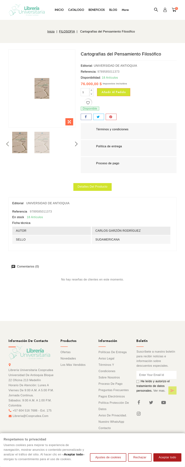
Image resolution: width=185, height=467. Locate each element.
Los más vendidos (73, 365)
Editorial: (87, 65)
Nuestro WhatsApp (111, 421)
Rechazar (139, 457)
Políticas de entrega (112, 352)
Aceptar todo (167, 457)
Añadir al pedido (114, 92)
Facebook (138, 403)
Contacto (104, 428)
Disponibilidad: (91, 77)
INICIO (59, 10)
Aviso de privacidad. (112, 415)
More (125, 10)
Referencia (19, 211)
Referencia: (88, 71)
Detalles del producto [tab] (92, 186)
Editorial (17, 203)
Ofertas (66, 352)
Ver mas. (159, 390)
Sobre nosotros (109, 377)
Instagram (139, 414)
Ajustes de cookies (108, 457)
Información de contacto (28, 341)
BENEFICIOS (97, 10)
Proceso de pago (110, 383)
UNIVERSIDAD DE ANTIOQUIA (115, 65)
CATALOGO (76, 10)
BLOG (113, 10)
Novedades (68, 358)
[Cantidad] (85, 92)
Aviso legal (106, 358)
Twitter (151, 403)
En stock (18, 217)
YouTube (163, 403)
